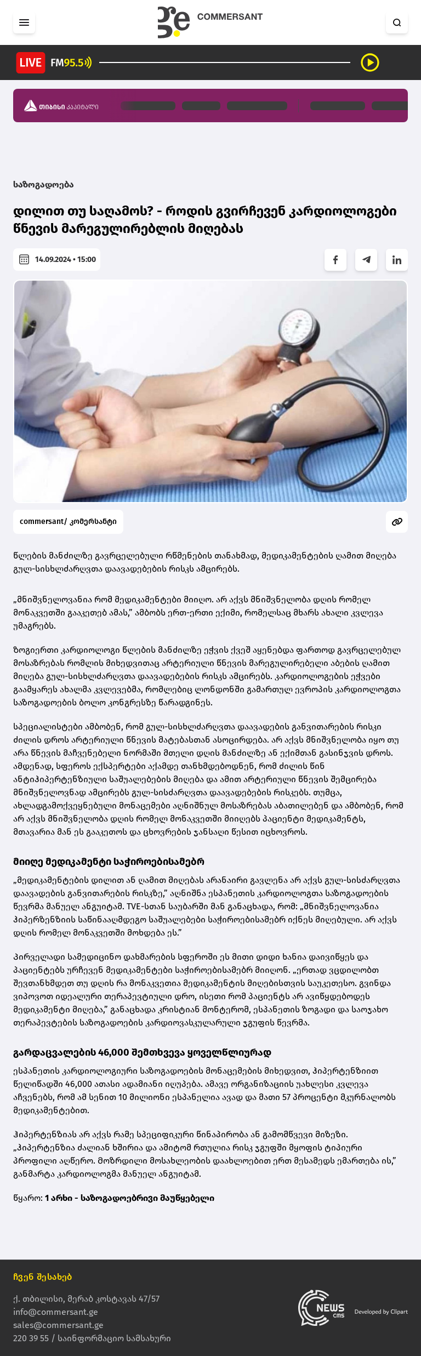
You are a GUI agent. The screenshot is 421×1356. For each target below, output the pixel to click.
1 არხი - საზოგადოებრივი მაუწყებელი (129, 1198)
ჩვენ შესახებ (42, 1277)
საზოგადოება (43, 184)
